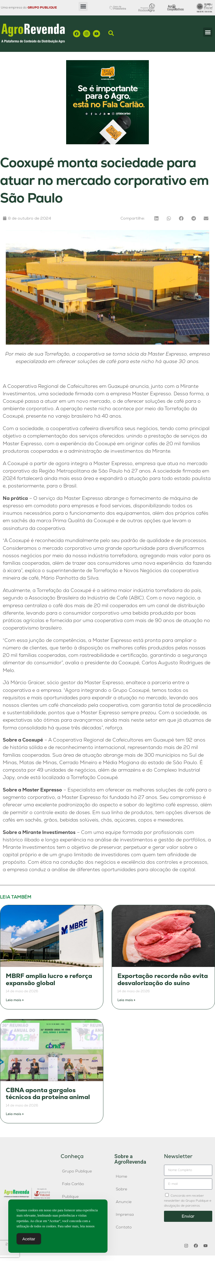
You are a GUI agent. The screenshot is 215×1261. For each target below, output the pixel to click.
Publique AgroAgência (74, 1199)
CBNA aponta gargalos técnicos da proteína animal (48, 1093)
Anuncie (123, 1201)
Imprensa (125, 1214)
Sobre (121, 1189)
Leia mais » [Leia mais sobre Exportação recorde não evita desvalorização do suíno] (126, 1000)
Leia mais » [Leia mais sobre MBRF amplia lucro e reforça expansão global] (15, 1000)
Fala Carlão (73, 1183)
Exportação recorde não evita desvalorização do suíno (162, 979)
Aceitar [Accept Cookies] (28, 1239)
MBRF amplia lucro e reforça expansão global (49, 979)
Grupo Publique (77, 1171)
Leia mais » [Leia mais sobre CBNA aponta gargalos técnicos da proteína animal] (15, 1114)
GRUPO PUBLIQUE (42, 7)
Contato (124, 1227)
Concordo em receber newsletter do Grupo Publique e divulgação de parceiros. (187, 1200)
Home (121, 1176)
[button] (83, 6)
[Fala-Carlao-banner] (107, 142)
